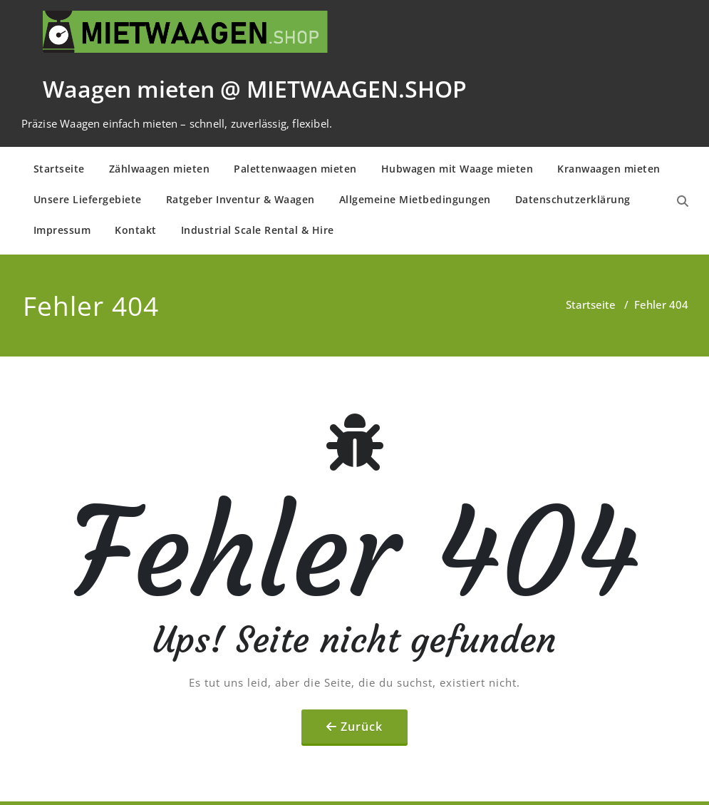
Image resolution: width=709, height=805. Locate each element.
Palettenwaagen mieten (295, 168)
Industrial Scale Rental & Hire (257, 230)
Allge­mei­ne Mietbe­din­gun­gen (415, 199)
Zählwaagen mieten (159, 168)
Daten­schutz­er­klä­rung (573, 199)
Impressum (62, 230)
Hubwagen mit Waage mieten (457, 168)
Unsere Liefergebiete (87, 199)
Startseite (59, 168)
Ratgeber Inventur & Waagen (240, 199)
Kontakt (136, 230)
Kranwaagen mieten (609, 168)
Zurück (362, 726)
